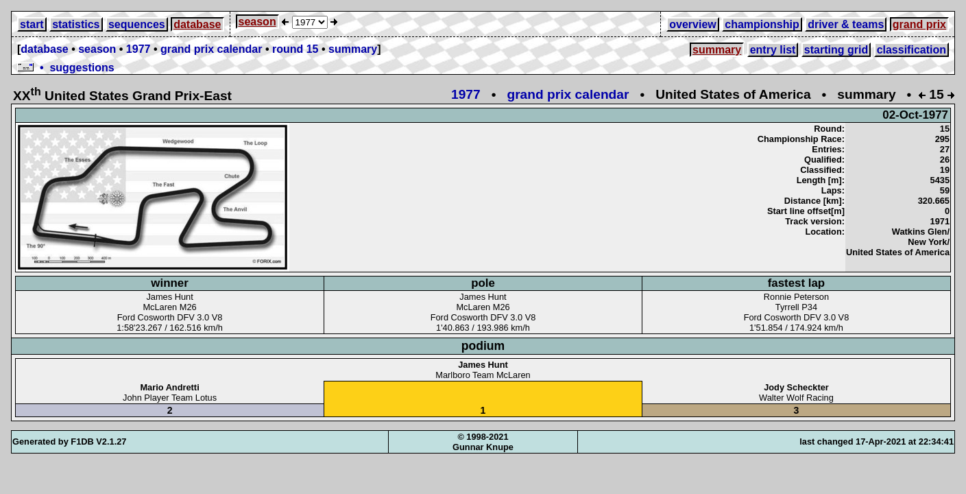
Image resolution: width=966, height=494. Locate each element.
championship (762, 24)
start (32, 24)
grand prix (919, 24)
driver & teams (846, 24)
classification (911, 50)
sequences (136, 24)
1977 (138, 49)
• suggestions (65, 67)
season (257, 21)
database (197, 24)
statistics (75, 24)
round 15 (295, 49)
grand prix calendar (211, 49)
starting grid (836, 50)
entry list (773, 50)
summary (352, 49)
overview (692, 24)
